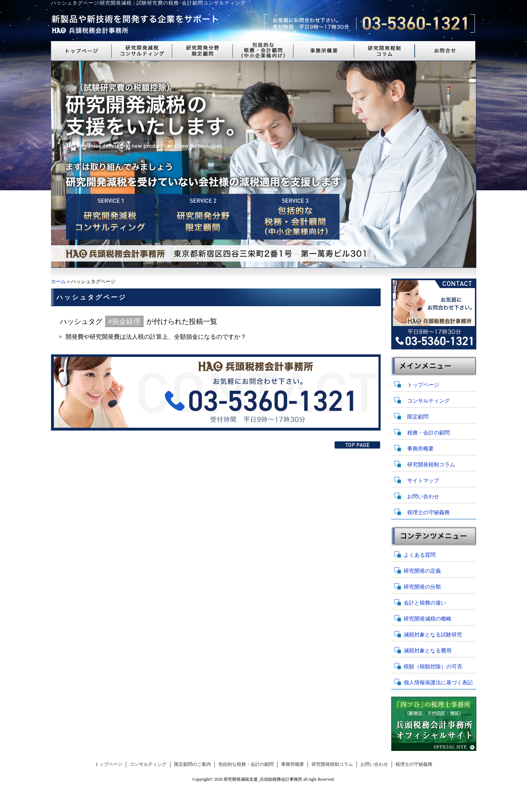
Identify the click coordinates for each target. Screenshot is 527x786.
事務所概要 (420, 448)
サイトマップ (423, 480)
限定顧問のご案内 (192, 764)
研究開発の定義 (422, 571)
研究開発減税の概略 (428, 619)
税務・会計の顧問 (428, 433)
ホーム (58, 281)
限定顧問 (417, 417)
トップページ (423, 385)
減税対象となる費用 (428, 650)
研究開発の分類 (422, 587)
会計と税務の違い (425, 603)
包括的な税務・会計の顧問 (246, 764)
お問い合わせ (423, 496)
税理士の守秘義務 (428, 512)
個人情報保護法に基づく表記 (438, 682)
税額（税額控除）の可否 (433, 666)
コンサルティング (428, 401)
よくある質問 (420, 555)
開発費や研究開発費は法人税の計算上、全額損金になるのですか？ (156, 336)
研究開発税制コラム (431, 464)
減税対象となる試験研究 (433, 635)
